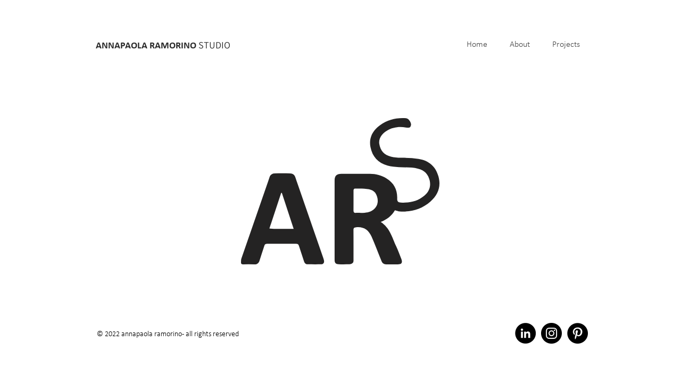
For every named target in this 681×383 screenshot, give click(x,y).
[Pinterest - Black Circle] (577, 333)
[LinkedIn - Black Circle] (525, 333)
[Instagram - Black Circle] (551, 333)
